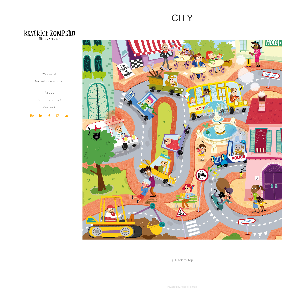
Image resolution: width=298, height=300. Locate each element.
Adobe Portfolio (189, 286)
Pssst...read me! (49, 99)
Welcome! (49, 73)
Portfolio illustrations (49, 81)
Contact (49, 107)
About (49, 92)
